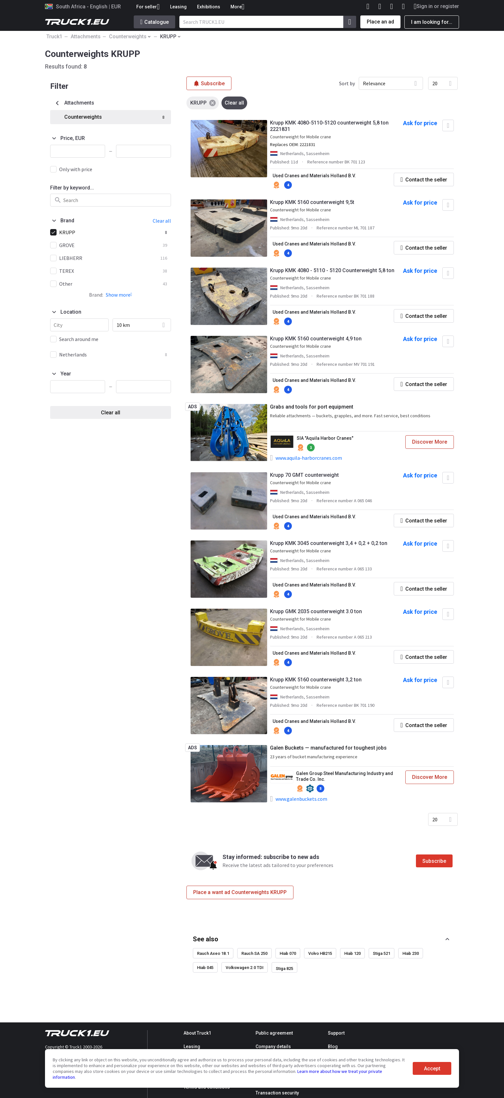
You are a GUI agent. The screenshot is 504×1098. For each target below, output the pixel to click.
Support (336, 1033)
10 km (123, 325)
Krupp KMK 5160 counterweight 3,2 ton (316, 680)
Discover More (429, 442)
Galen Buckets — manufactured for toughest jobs (328, 748)
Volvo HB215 (320, 953)
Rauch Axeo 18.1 (213, 953)
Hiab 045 (205, 967)
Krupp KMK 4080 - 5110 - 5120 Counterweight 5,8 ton (332, 270)
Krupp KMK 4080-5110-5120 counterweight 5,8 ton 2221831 (329, 126)
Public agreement (274, 1033)
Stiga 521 (381, 953)
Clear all (110, 413)
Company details (273, 1046)
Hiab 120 (352, 953)
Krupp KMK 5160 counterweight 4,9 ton (316, 339)
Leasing (178, 6)
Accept (432, 1069)
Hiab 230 (410, 953)
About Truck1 (197, 1033)
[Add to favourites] (448, 125)
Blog (333, 1046)
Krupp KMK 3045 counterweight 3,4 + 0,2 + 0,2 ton (328, 543)
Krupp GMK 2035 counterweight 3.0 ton (316, 611)
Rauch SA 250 (254, 953)
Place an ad (380, 22)
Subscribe (434, 861)
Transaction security (277, 1092)
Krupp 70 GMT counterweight (304, 475)
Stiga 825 (284, 968)
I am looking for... (431, 22)
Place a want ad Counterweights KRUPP (240, 892)
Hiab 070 (288, 953)
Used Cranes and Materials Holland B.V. (314, 175)
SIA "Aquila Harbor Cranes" (325, 438)
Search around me (78, 339)
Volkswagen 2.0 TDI (245, 967)
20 (434, 83)
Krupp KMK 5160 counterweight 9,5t (312, 202)
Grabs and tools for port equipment (311, 407)
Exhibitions (208, 6)
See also (205, 939)
